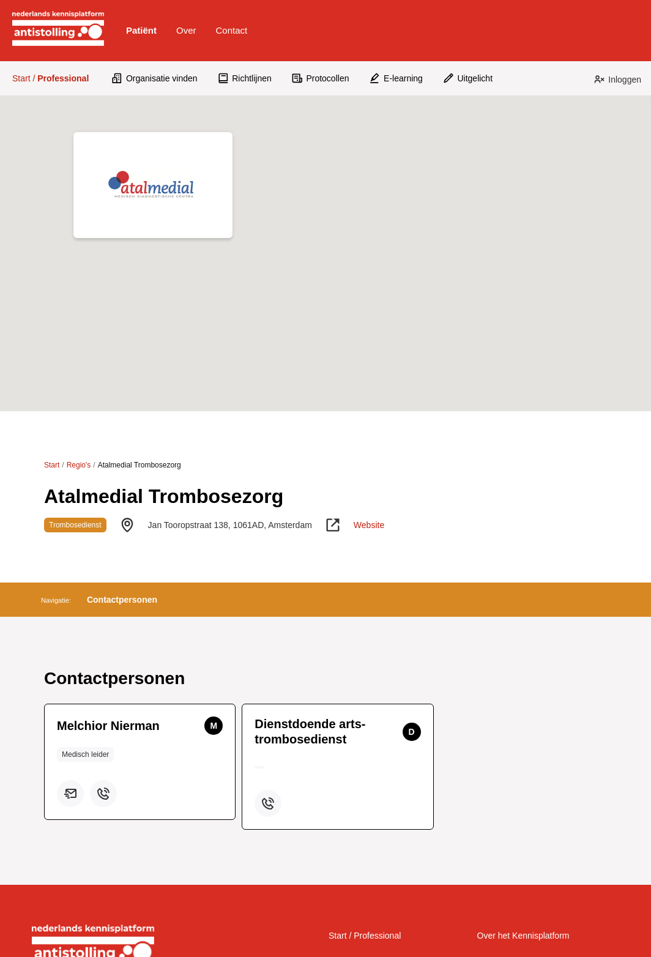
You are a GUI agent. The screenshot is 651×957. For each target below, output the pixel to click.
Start (51, 465)
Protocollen (320, 78)
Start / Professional (365, 935)
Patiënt (141, 30)
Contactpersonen (122, 600)
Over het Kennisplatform (523, 935)
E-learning (395, 78)
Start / (50, 78)
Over (186, 30)
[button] (141, 30)
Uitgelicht (467, 78)
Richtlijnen (244, 78)
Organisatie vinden (154, 78)
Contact (232, 30)
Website (369, 525)
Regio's (79, 465)
